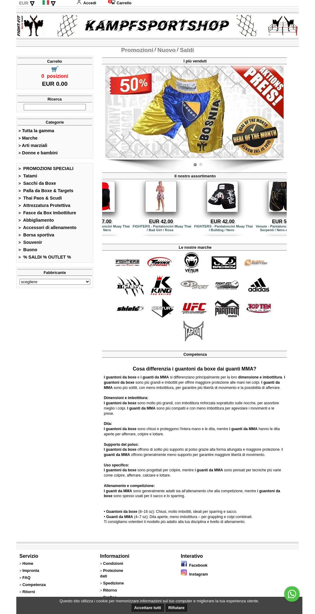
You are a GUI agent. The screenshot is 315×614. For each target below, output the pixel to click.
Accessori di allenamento (47, 227)
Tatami (27, 175)
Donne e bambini (38, 152)
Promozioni (137, 50)
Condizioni (113, 563)
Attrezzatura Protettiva (44, 205)
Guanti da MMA (119, 517)
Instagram (194, 574)
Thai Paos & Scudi (40, 198)
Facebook (194, 565)
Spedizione (113, 583)
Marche (28, 138)
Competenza (34, 584)
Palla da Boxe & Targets (45, 190)
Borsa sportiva (36, 234)
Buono (27, 249)
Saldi (187, 50)
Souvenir (30, 242)
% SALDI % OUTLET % (44, 257)
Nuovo (166, 50)
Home (28, 563)
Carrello (119, 3)
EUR (23, 3)
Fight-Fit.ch (282, 158)
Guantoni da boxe (121, 511)
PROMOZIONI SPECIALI (46, 168)
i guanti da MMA (155, 377)
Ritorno (110, 590)
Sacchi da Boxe (37, 183)
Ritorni (28, 591)
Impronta (30, 570)
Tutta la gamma (36, 130)
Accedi (86, 3)
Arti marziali (32, 145)
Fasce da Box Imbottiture (47, 212)
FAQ (26, 577)
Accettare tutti (147, 607)
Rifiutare (176, 607)
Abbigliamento (36, 220)
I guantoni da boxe (120, 377)
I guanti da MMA (141, 408)
